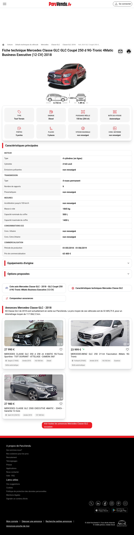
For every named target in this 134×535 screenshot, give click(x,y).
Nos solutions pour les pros (17, 454)
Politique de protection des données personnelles (26, 491)
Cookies (9, 488)
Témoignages (11, 461)
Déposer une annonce (32, 521)
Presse (9, 465)
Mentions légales (13, 495)
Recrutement (11, 457)
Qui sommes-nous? (14, 450)
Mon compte (12, 521)
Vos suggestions (13, 484)
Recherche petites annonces (59, 521)
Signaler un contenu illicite (17, 499)
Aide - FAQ (10, 476)
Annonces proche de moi (17, 526)
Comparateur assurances (19, 298)
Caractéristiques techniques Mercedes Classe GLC (97, 288)
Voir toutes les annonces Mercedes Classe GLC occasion (66, 425)
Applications (11, 468)
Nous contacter (12, 472)
